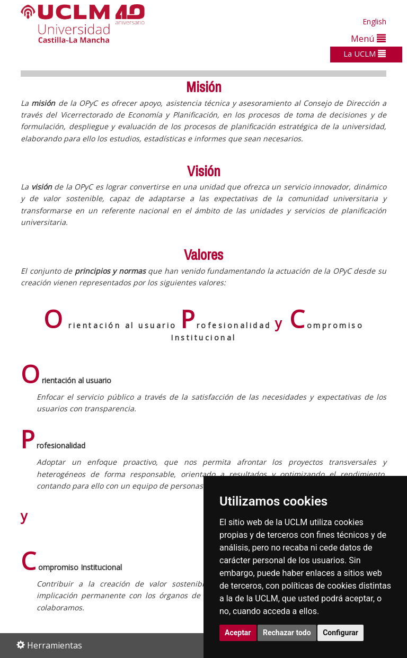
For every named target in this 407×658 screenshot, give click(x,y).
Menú (368, 38)
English (374, 21)
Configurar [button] (340, 632)
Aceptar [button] (238, 632)
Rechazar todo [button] (287, 632)
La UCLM (364, 53)
